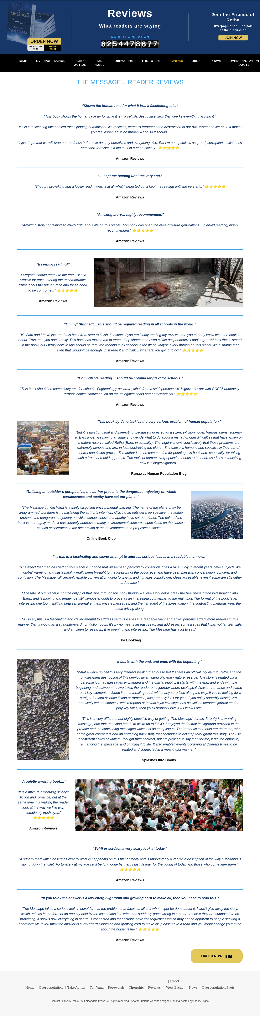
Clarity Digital (201, 1001)
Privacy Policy (70, 1001)
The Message (33, 909)
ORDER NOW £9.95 (216, 956)
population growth (102, 453)
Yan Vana (56, 507)
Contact (55, 1001)
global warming (35, 572)
